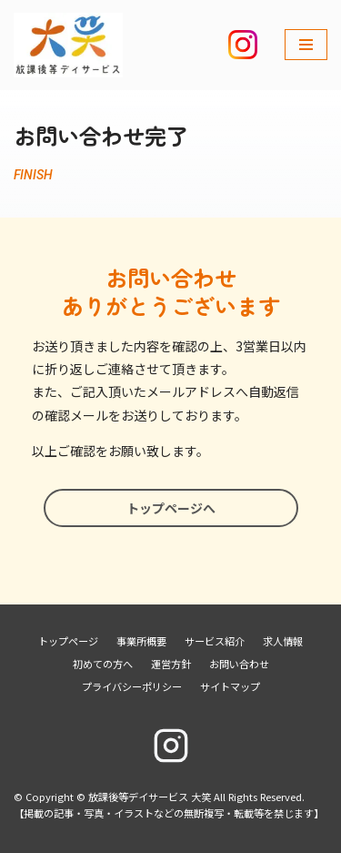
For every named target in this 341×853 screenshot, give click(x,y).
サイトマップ (230, 686)
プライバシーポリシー (132, 686)
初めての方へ (103, 663)
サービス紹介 (215, 641)
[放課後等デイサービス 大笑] (68, 45)
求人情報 (283, 641)
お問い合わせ (239, 663)
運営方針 (171, 663)
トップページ (68, 641)
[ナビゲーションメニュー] (306, 44)
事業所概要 (141, 641)
